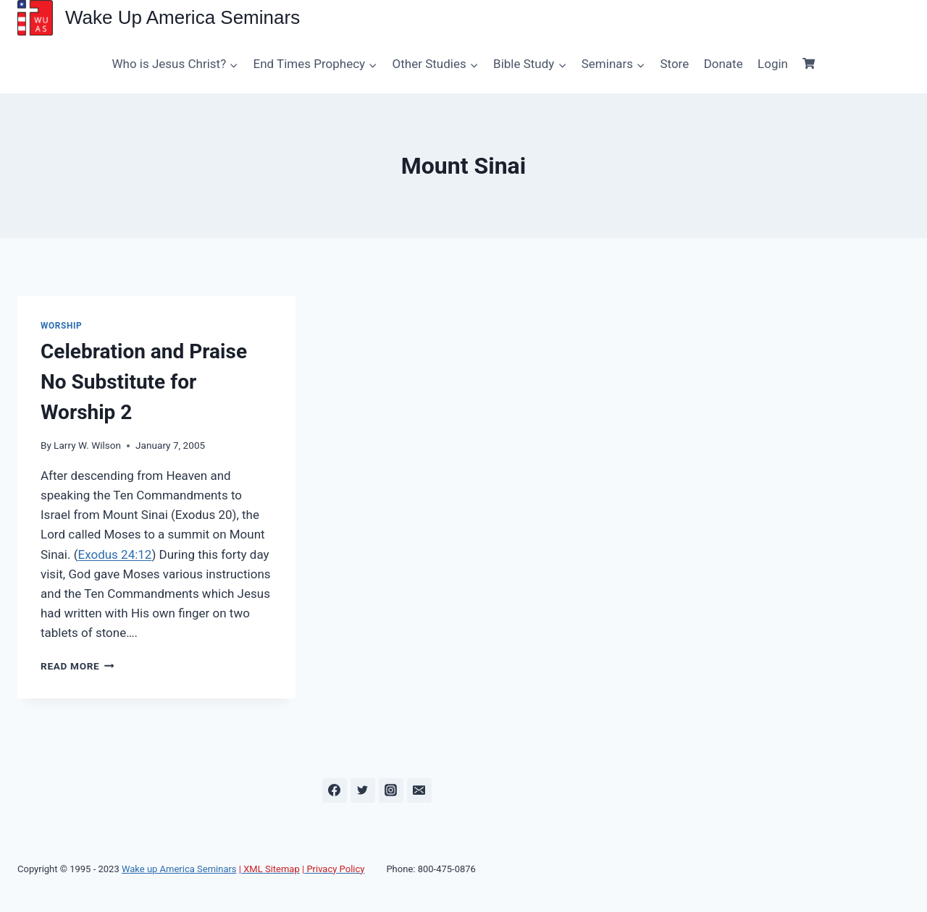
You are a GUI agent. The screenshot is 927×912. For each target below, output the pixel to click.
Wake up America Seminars (179, 869)
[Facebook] (334, 790)
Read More (77, 666)
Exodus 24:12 (115, 554)
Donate (723, 63)
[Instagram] (391, 790)
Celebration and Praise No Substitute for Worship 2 (144, 381)
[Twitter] (363, 790)
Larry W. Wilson (87, 445)
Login (773, 63)
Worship (61, 326)
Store (674, 63)
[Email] (419, 790)
